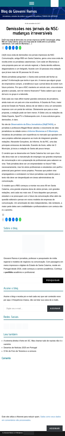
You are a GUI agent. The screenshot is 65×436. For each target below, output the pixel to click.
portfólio (9, 272)
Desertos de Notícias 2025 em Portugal (20, 348)
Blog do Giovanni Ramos (19, 11)
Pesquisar (53, 280)
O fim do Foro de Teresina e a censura (20, 351)
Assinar (55, 308)
